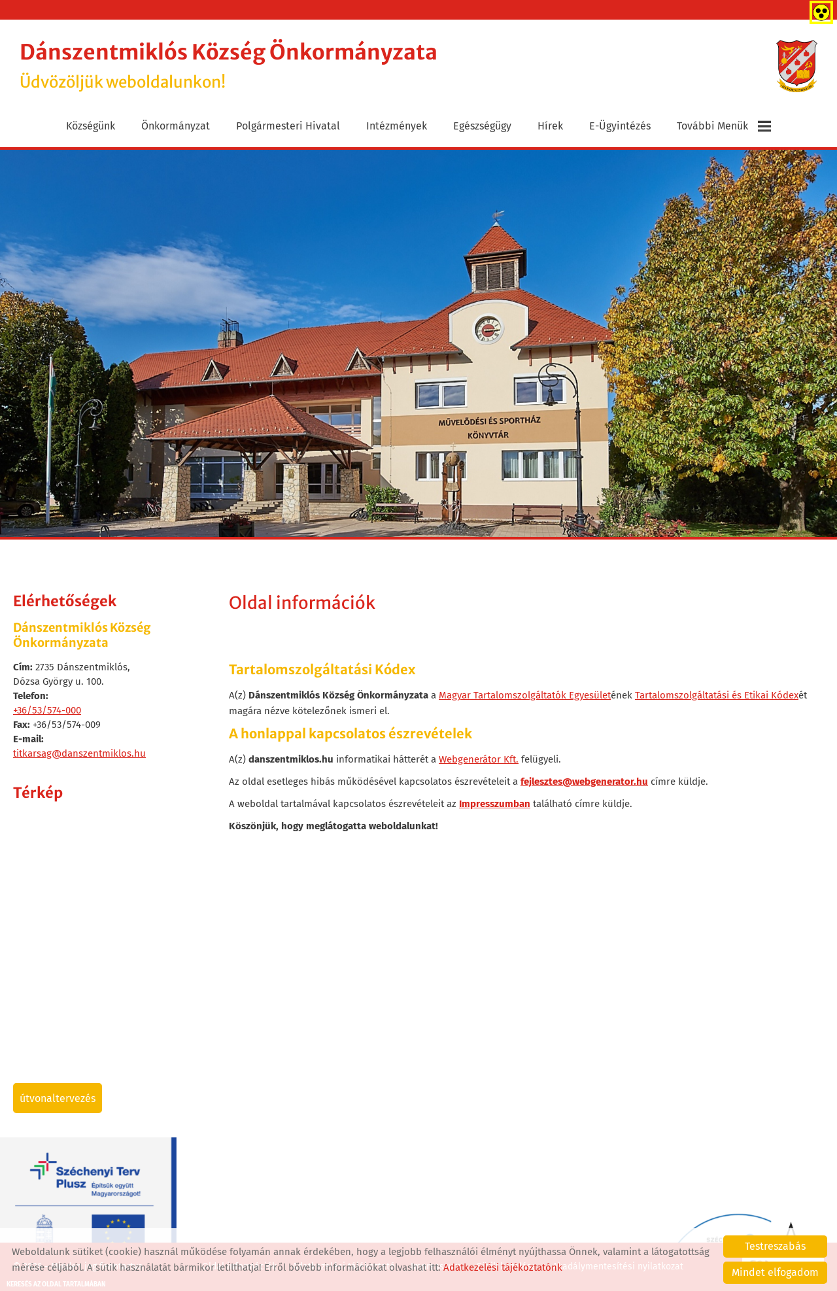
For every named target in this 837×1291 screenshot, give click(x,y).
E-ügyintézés (620, 126)
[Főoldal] (796, 66)
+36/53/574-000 (47, 710)
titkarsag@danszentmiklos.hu (79, 753)
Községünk (90, 126)
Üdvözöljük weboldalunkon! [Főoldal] (228, 65)
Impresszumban (494, 804)
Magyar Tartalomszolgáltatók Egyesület (525, 695)
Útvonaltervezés (57, 1098)
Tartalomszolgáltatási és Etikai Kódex (716, 695)
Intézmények (396, 126)
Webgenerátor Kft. (479, 759)
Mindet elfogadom (775, 1272)
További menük (724, 126)
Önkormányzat (175, 126)
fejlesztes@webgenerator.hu (584, 781)
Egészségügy (482, 126)
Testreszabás (775, 1246)
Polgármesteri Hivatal (288, 126)
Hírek (550, 126)
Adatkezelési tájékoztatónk (502, 1267)
